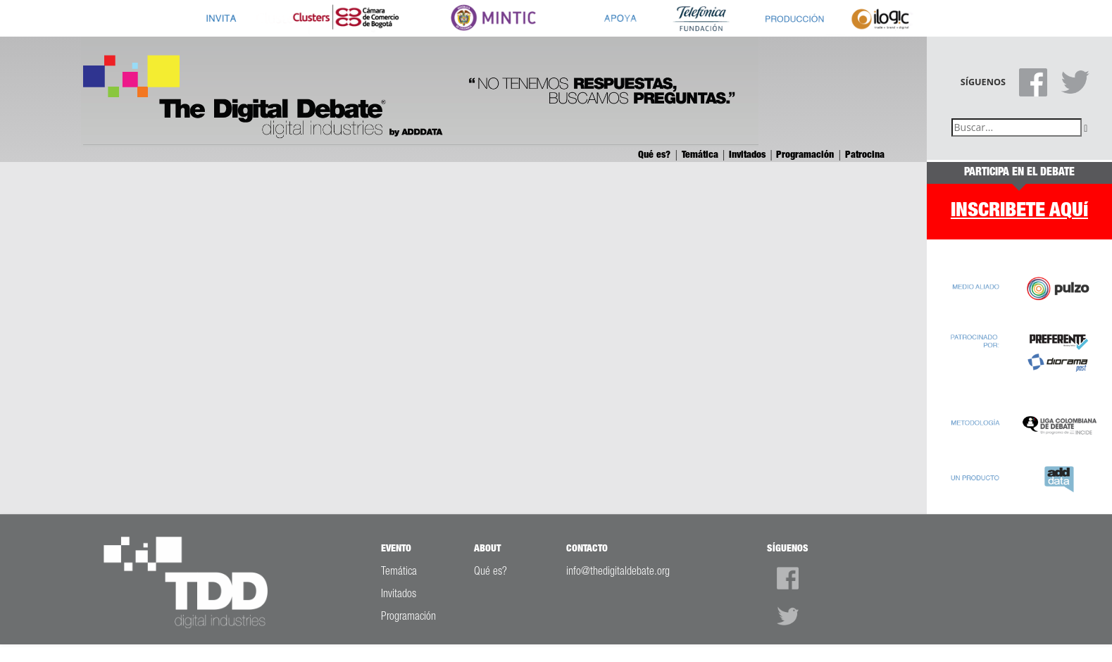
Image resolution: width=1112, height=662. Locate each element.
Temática (701, 155)
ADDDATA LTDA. (676, 652)
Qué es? (655, 155)
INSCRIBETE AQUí (1019, 211)
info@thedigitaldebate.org (618, 572)
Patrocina (865, 155)
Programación (806, 155)
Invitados (748, 155)
